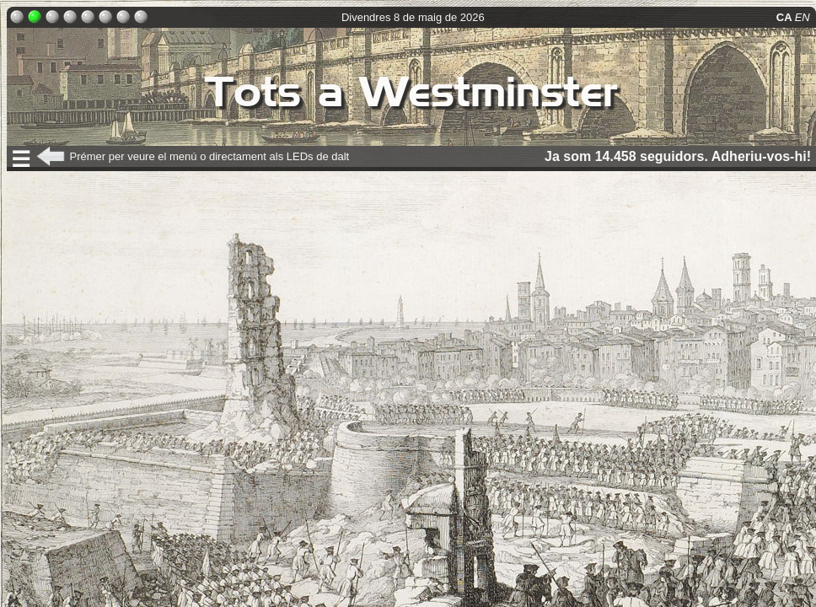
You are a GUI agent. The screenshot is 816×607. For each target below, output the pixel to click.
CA (785, 17)
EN (804, 17)
